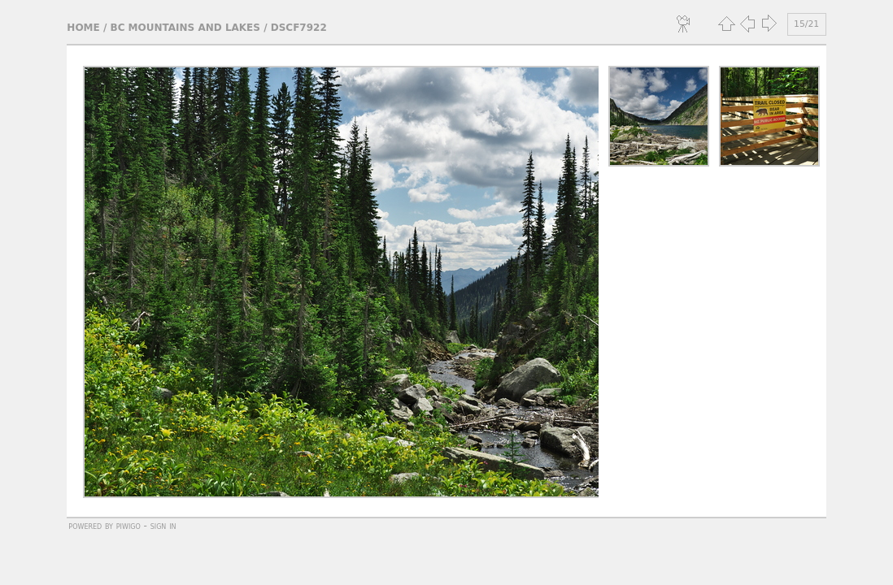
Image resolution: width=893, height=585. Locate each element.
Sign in (163, 525)
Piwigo (128, 525)
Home (83, 27)
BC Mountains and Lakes (184, 27)
